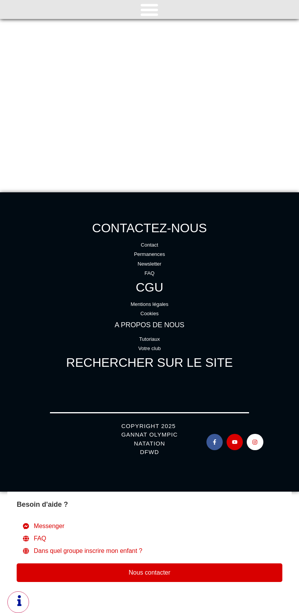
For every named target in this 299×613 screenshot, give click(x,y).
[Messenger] (149, 526)
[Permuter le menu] (149, 9)
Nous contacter (149, 572)
